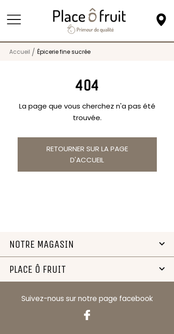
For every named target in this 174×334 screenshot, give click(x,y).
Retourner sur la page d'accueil (87, 154)
